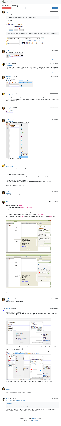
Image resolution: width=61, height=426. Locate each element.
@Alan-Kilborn (8, 78)
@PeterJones (14, 11)
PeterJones (8, 308)
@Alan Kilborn (14, 76)
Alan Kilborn (8, 63)
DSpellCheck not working (20, 400)
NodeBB (29, 420)
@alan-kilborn (18, 202)
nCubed (7, 398)
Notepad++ (34, 418)
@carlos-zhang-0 (11, 202)
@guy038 (7, 183)
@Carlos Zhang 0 (15, 50)
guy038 (7, 201)
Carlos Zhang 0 (8, 11)
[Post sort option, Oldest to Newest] (51, 8)
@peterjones (23, 202)
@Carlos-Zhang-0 (9, 65)
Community (9, 2)
